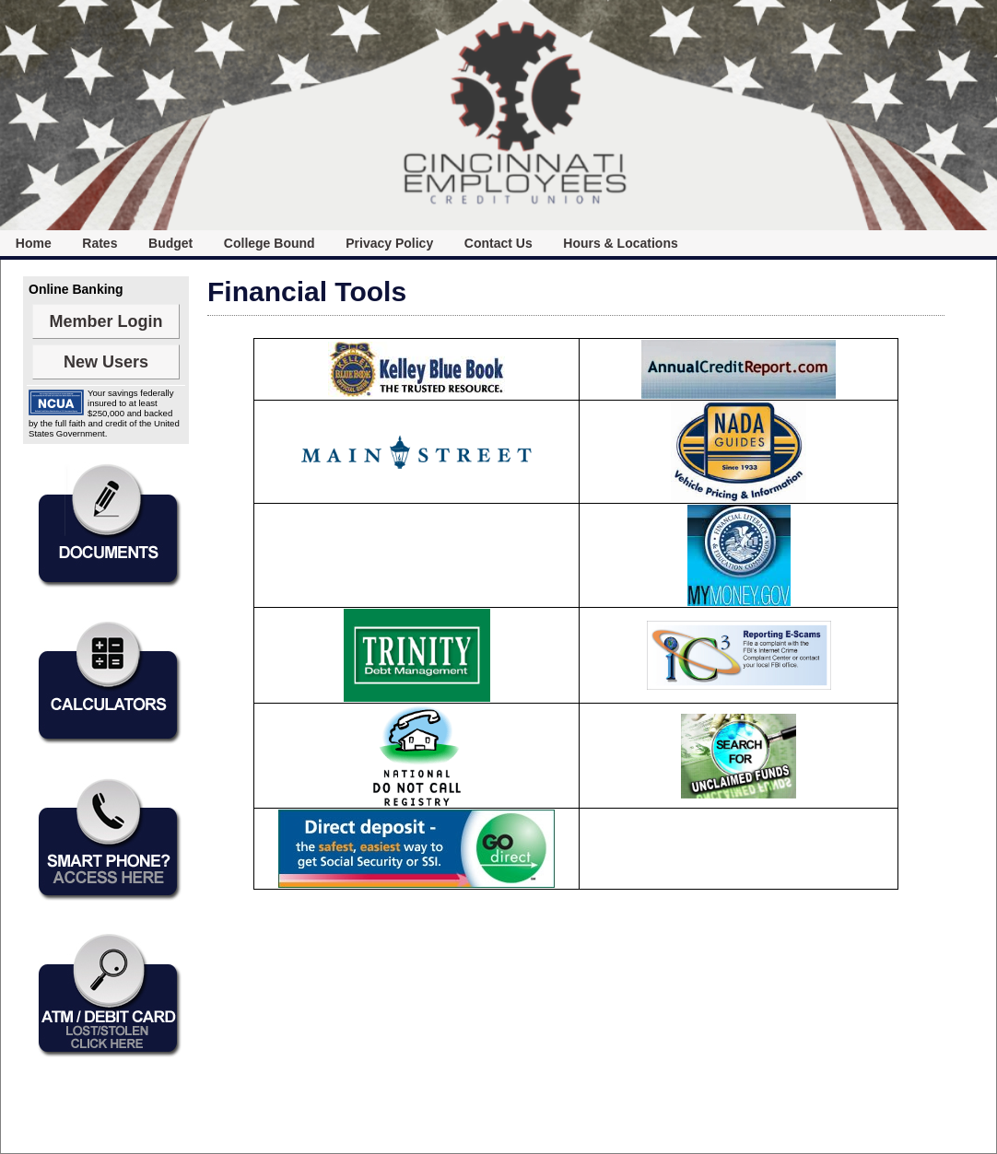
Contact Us (498, 243)
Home (34, 243)
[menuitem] (33, 243)
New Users (106, 362)
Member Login (105, 321)
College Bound (269, 243)
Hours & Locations (620, 243)
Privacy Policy (389, 243)
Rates (99, 243)
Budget (170, 243)
